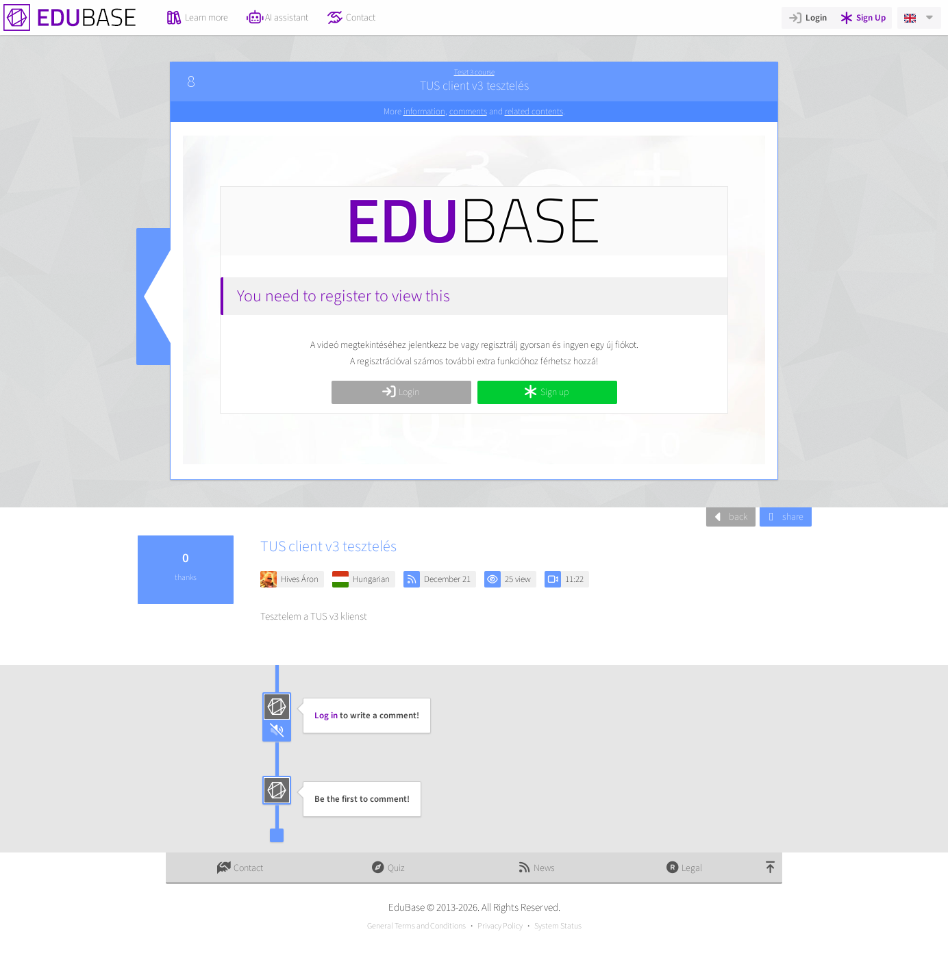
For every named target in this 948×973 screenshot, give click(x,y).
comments (468, 111)
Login (807, 18)
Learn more (197, 18)
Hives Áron (300, 579)
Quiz (388, 868)
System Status (558, 926)
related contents (534, 111)
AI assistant (278, 18)
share (783, 517)
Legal (684, 868)
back (729, 517)
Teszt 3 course (474, 72)
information (424, 111)
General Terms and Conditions (416, 926)
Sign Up (862, 18)
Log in (326, 715)
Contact (351, 18)
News (535, 868)
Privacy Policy (500, 926)
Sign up (545, 392)
